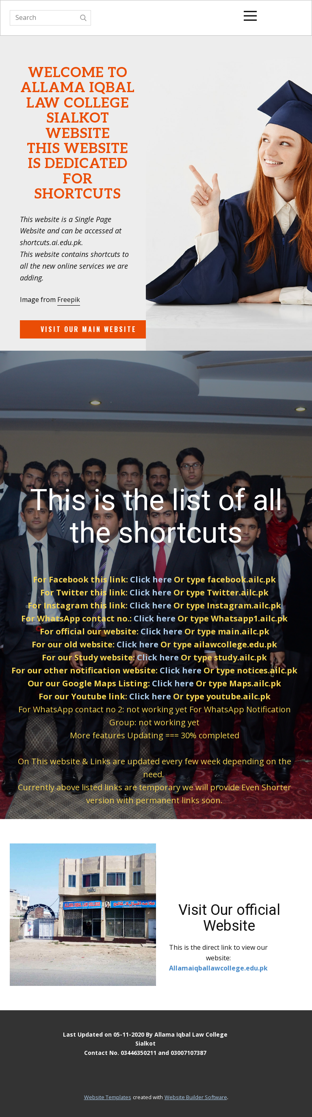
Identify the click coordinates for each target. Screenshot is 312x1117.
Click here (151, 579)
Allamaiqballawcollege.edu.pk (218, 968)
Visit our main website (88, 329)
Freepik (68, 299)
